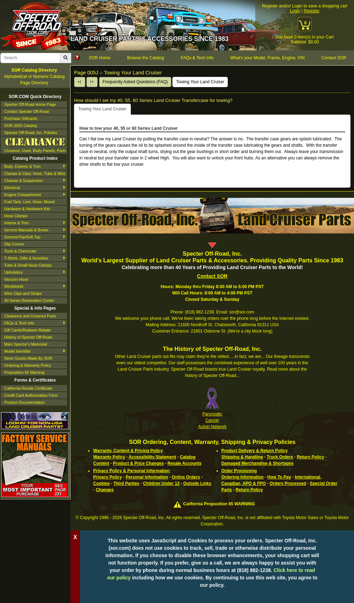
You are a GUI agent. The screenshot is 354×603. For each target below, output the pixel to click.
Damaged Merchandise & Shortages (257, 463)
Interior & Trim (16, 223)
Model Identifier (17, 351)
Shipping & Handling (242, 457)
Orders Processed (288, 483)
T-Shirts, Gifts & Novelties (26, 258)
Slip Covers (14, 244)
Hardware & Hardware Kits (27, 209)
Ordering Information (242, 477)
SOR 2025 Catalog (20, 125)
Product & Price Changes (138, 463)
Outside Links (197, 483)
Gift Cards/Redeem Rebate (27, 330)
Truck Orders (280, 457)
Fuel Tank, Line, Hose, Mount (29, 202)
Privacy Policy (107, 477)
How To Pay (279, 477)
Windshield (13, 286)
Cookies (101, 483)
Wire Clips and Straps (23, 293)
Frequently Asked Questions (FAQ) (135, 81)
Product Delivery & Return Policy (254, 450)
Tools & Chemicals (20, 251)
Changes (105, 489)
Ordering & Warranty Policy (27, 365)
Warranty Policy (109, 457)
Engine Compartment (22, 195)
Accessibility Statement (152, 457)
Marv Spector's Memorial (25, 344)
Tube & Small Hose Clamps (28, 265)
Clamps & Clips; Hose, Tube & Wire (35, 173)
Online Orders (186, 477)
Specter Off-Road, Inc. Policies (30, 132)
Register (311, 10)
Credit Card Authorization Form (31, 395)
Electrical (12, 187)
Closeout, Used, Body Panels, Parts (35, 144)
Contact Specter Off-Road (26, 111)
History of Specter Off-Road (28, 337)
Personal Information (147, 477)
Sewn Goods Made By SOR (28, 358)
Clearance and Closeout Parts (30, 316)
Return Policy (310, 457)
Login (295, 10)
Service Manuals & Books (26, 230)
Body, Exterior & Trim (22, 166)
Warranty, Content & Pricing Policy (128, 450)
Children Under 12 (161, 483)
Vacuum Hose (16, 279)
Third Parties (126, 483)
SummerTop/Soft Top (22, 237)
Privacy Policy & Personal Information (131, 470)
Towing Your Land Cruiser (200, 81)
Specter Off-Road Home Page (30, 104)
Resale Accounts (184, 463)
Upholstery (13, 272)
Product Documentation (24, 402)
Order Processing (239, 470)
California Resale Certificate (28, 388)
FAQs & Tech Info (19, 323)
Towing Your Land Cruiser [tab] (102, 108)
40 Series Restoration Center (29, 300)
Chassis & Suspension (23, 180)
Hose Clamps (16, 216)
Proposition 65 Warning (24, 372)
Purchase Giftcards (20, 118)
